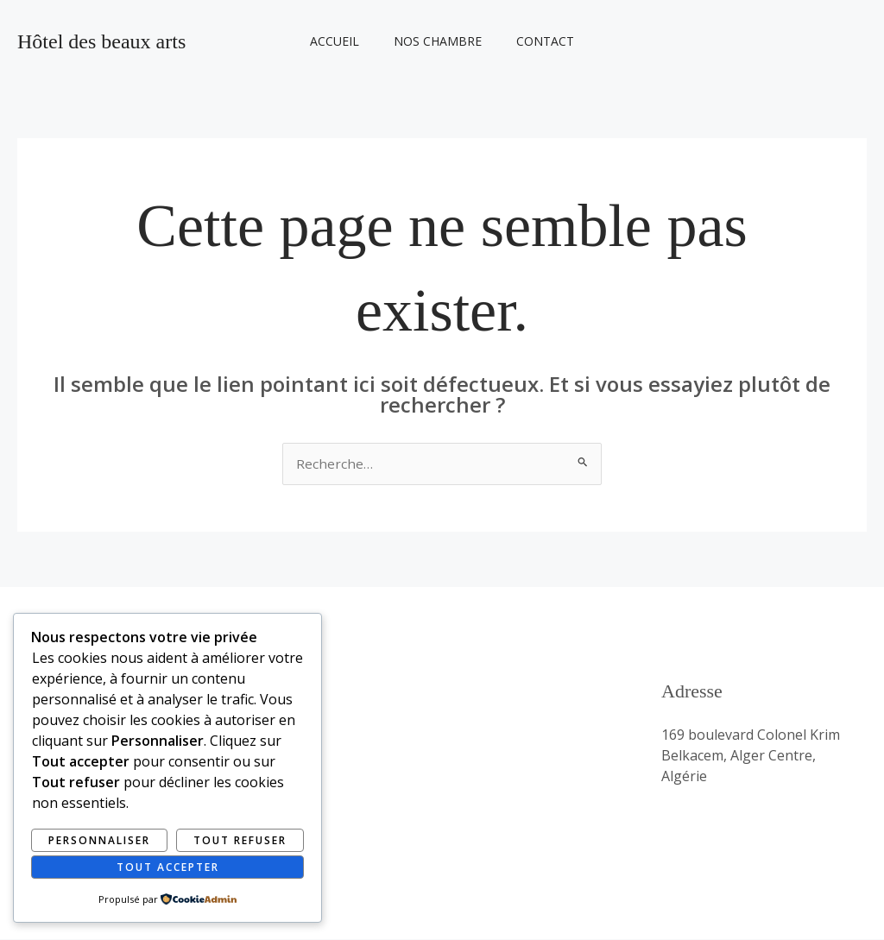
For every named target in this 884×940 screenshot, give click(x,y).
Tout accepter (168, 866)
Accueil (344, 41)
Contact (535, 41)
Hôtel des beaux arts (101, 41)
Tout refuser (240, 839)
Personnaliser (99, 839)
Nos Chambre (438, 41)
